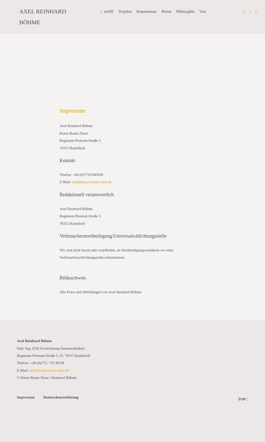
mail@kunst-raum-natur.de (92, 182)
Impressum (26, 397)
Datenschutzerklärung (60, 397)
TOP (243, 399)
